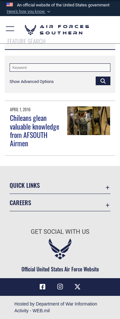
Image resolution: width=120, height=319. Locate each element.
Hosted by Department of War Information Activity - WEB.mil (55, 307)
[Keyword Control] (60, 67)
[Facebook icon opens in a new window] (42, 287)
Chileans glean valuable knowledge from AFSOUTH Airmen (34, 130)
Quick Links (25, 185)
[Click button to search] (103, 81)
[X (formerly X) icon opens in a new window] (77, 287)
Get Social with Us (60, 231)
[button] (28, 11)
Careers (20, 202)
